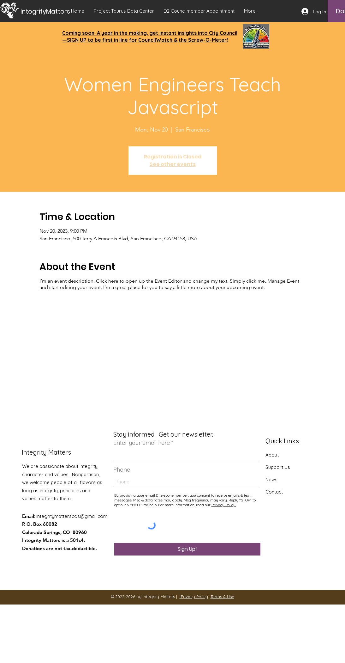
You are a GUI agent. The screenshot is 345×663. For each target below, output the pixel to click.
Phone (121, 470)
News (271, 479)
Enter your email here (141, 443)
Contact (274, 492)
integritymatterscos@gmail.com (71, 516)
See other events (173, 164)
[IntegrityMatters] (51, 11)
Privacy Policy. (223, 504)
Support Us (277, 467)
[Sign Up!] (187, 549)
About (272, 455)
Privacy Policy (194, 596)
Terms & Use (222, 596)
